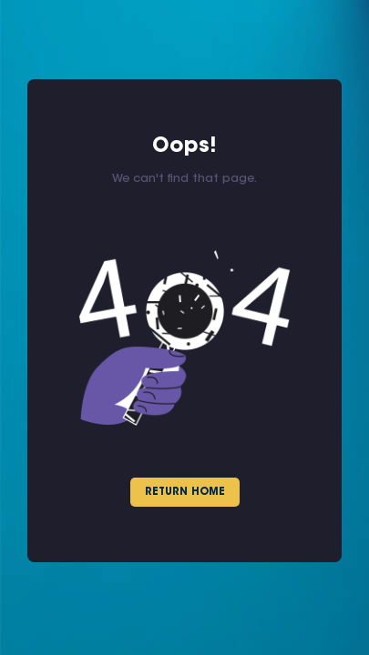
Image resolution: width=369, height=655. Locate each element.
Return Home (185, 493)
